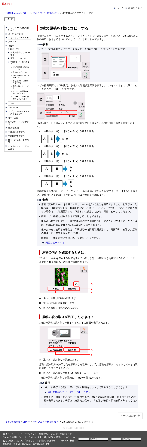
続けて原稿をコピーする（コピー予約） (69, 392)
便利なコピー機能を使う (46, 13)
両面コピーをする (55, 242)
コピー (26, 13)
